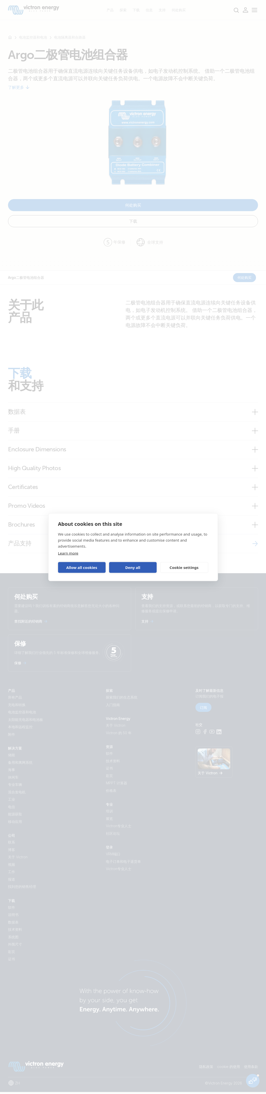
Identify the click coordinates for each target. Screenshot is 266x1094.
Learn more (68, 552)
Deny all (132, 567)
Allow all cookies (81, 567)
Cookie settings (184, 567)
